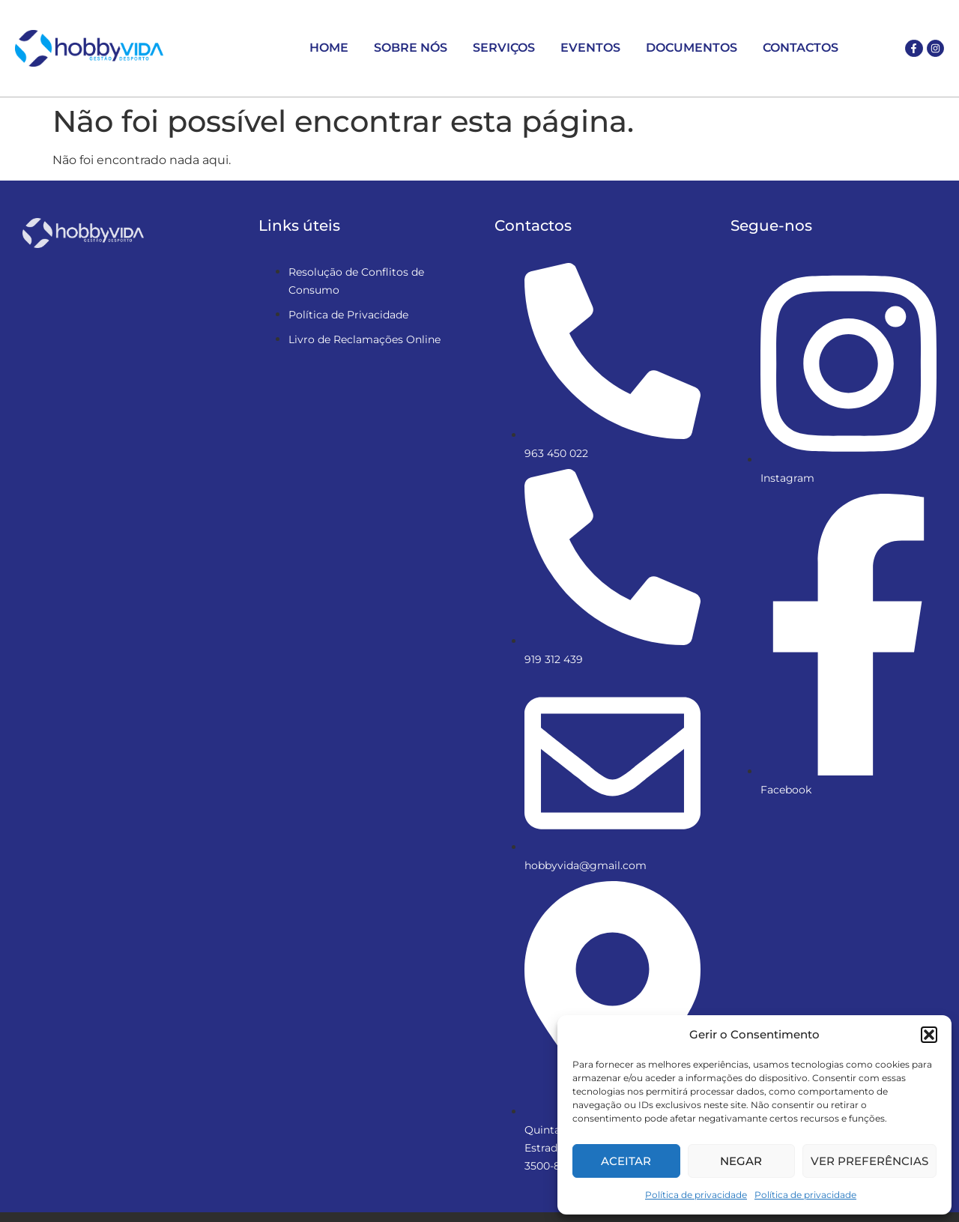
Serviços (504, 47)
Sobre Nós (410, 47)
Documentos (691, 47)
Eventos (590, 47)
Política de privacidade (696, 1194)
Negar (741, 1161)
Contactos (800, 47)
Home (328, 47)
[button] (929, 1034)
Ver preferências (869, 1161)
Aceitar (626, 1161)
